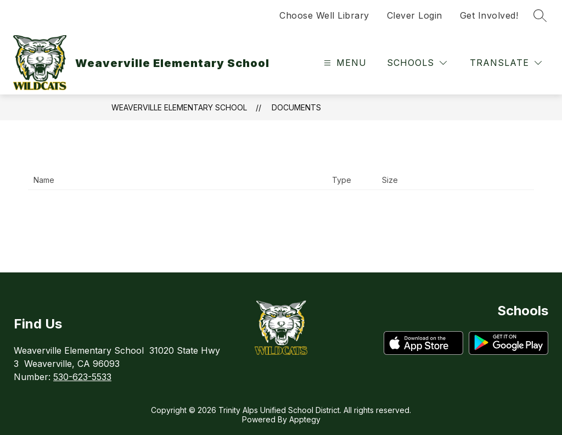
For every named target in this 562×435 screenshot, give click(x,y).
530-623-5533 (82, 376)
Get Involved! (489, 15)
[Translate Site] (505, 63)
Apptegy (305, 419)
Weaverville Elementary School (179, 107)
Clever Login (414, 15)
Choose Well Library (324, 15)
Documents (296, 107)
